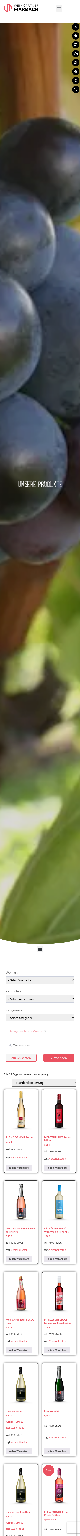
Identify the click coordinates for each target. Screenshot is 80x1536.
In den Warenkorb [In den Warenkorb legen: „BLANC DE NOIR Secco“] (19, 1167)
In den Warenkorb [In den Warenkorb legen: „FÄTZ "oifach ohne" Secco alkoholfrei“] (19, 1258)
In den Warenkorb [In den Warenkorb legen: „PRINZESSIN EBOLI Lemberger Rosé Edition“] (57, 1350)
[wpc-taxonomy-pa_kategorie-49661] (40, 1017)
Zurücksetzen (21, 1058)
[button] (59, 8)
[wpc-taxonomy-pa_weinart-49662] (40, 980)
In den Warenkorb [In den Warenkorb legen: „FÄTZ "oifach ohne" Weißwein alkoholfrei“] (57, 1258)
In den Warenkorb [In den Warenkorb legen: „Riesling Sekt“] (57, 1451)
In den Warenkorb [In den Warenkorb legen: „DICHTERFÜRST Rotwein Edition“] (57, 1167)
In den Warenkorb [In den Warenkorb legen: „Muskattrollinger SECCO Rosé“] (19, 1350)
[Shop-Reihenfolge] (44, 1083)
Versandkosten (19, 1157)
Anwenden (59, 1058)
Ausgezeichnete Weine (25, 1031)
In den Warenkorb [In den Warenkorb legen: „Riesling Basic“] (19, 1451)
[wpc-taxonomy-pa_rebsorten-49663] (40, 999)
